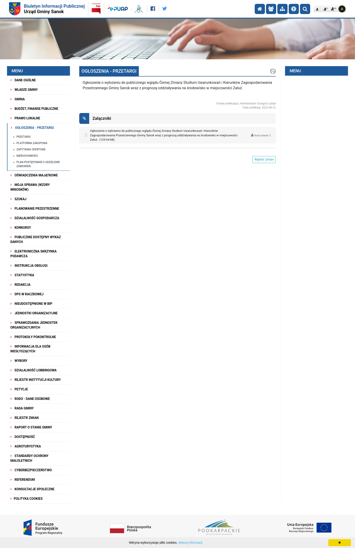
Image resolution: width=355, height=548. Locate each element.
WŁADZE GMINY (24, 89)
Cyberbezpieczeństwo (31, 470)
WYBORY (18, 361)
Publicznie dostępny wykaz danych (35, 239)
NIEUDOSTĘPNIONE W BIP (31, 303)
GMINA (17, 99)
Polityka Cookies (26, 498)
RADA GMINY (22, 408)
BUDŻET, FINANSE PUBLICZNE (34, 109)
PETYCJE (19, 389)
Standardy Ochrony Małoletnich (29, 458)
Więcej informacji (190, 542)
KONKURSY (20, 227)
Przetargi (24, 136)
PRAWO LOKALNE (25, 118)
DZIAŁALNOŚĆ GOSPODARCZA (34, 218)
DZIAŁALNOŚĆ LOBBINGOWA (33, 370)
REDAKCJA (20, 284)
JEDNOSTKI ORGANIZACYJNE (34, 313)
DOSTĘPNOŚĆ (22, 437)
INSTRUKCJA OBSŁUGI (29, 265)
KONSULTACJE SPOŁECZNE (32, 489)
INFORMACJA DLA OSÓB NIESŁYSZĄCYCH (30, 349)
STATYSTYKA (22, 275)
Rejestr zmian (24, 418)
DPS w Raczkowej (27, 294)
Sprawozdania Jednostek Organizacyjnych (34, 325)
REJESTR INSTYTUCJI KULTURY (35, 380)
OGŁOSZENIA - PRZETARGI (32, 128)
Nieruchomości (27, 155)
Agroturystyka (25, 446)
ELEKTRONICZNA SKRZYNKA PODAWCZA (33, 254)
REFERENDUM (22, 479)
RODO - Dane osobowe (30, 399)
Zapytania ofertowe (31, 149)
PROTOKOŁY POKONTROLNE (33, 337)
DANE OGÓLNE (23, 80)
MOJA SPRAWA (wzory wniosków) (30, 187)
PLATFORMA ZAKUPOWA (32, 143)
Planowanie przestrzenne (34, 208)
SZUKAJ (18, 199)
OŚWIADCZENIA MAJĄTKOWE (34, 175)
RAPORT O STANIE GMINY (31, 427)
